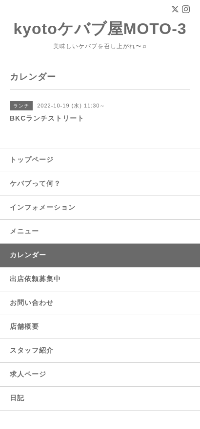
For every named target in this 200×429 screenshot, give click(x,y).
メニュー (24, 231)
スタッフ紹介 (32, 350)
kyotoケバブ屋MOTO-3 (99, 28)
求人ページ (28, 374)
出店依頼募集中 (35, 279)
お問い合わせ (32, 302)
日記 (17, 398)
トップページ (32, 159)
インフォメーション (43, 207)
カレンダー (28, 255)
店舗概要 (24, 326)
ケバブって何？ (35, 183)
